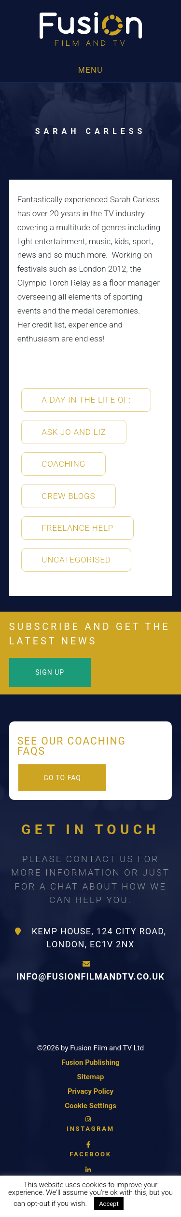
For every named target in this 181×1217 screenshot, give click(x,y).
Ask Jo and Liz (74, 432)
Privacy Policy (90, 1091)
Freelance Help (77, 528)
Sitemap (90, 1077)
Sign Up (49, 672)
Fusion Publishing (90, 1062)
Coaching (63, 464)
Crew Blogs (68, 496)
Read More (149, 1203)
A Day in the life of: (86, 400)
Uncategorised (76, 559)
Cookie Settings (90, 1105)
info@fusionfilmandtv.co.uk (90, 970)
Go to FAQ (62, 778)
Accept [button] (109, 1203)
